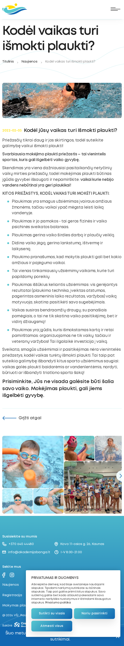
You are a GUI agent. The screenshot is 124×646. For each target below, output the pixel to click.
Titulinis (8, 61)
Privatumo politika (58, 602)
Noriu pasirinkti (94, 613)
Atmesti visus (51, 626)
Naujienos (29, 61)
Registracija (12, 595)
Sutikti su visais (52, 613)
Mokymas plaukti (16, 605)
